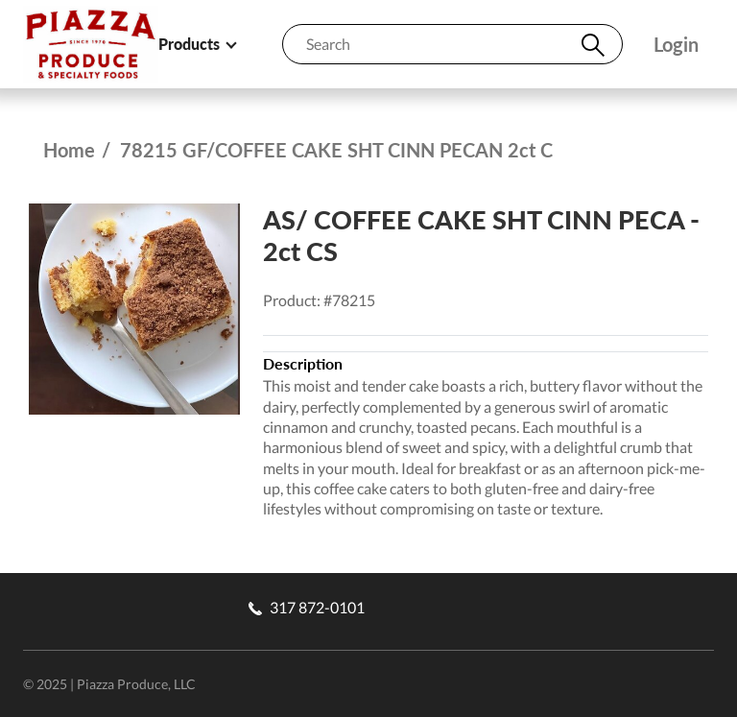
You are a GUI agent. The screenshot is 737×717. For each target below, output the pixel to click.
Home (69, 149)
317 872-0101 (307, 607)
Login (676, 45)
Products (196, 44)
